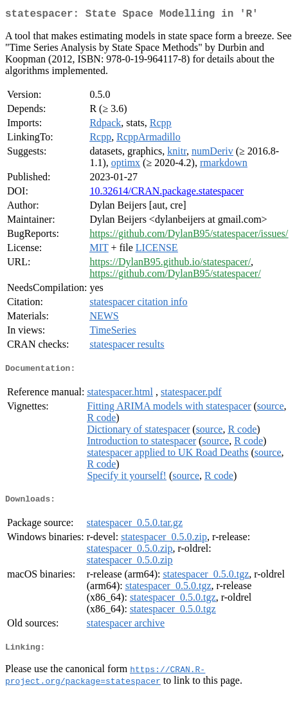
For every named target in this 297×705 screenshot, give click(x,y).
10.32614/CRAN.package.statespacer (166, 193)
